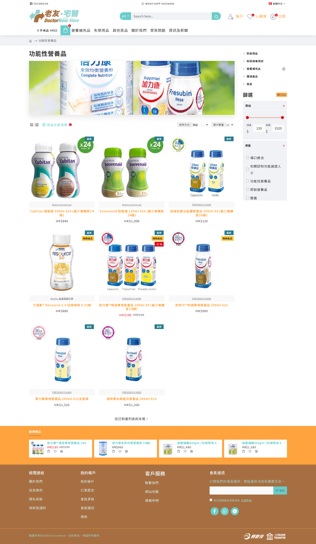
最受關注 (35, 432)
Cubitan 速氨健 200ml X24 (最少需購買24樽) (62, 213)
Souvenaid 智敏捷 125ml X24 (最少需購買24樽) (132, 213)
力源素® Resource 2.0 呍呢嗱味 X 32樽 (62, 305)
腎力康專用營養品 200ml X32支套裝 (62, 399)
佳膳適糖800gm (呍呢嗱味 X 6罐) (199, 443)
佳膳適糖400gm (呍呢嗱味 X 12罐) (264, 443)
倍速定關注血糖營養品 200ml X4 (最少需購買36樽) (201, 213)
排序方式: (184, 124)
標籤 (248, 145)
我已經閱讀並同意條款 (231, 500)
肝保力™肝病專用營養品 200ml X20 (201, 305)
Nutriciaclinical (62, 204)
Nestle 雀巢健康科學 (62, 298)
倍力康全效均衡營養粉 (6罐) (131, 443)
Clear (283, 94)
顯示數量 (218, 124)
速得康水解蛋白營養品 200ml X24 (132, 399)
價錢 (248, 106)
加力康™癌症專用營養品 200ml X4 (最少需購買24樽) (132, 307)
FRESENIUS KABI (201, 204)
